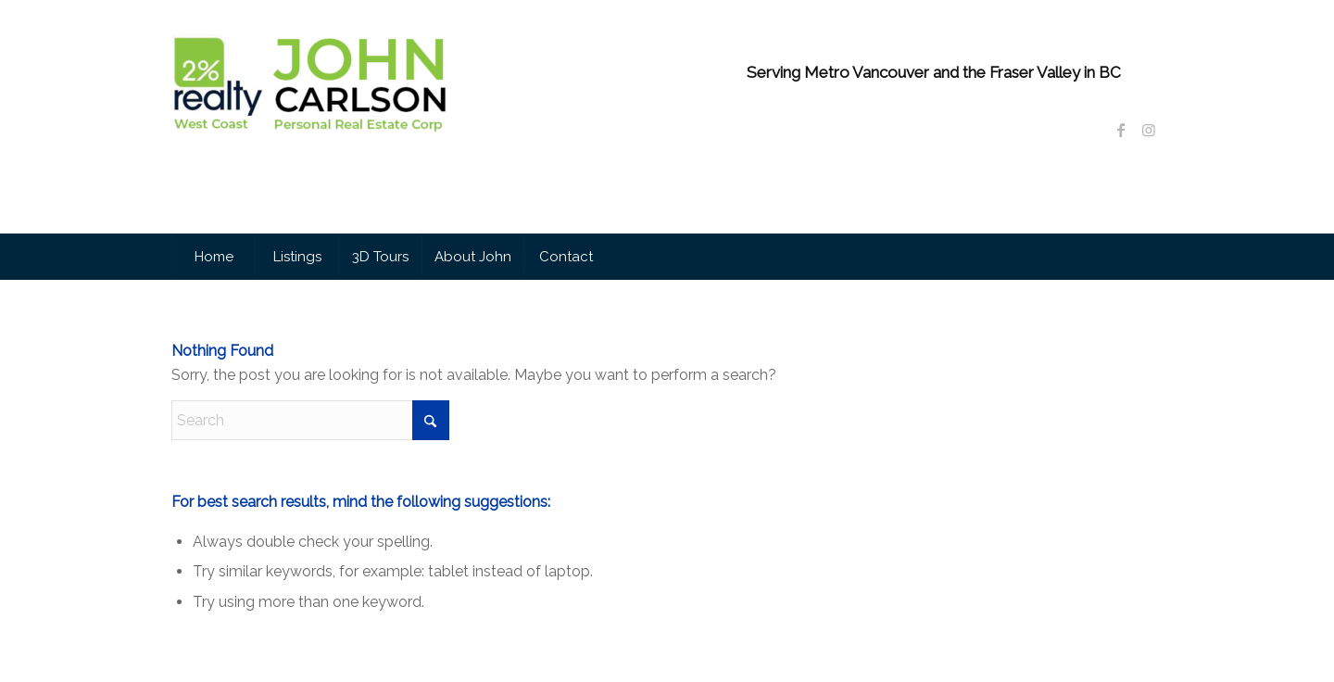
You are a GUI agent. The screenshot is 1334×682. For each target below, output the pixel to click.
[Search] (310, 420)
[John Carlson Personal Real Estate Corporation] (310, 138)
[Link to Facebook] (1121, 130)
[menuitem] (213, 257)
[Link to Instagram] (1149, 130)
